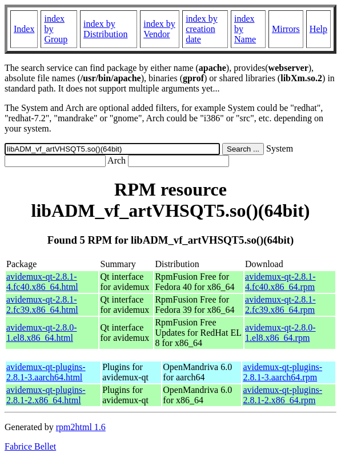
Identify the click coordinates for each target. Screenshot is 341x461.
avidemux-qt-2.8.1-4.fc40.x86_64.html (42, 282)
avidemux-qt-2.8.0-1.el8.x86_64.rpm (280, 333)
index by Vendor (159, 29)
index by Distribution (105, 29)
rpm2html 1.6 (81, 427)
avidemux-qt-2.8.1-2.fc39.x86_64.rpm (280, 305)
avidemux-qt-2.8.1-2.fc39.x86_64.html (42, 305)
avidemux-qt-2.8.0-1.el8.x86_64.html (41, 333)
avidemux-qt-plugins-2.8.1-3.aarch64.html (46, 372)
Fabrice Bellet (30, 446)
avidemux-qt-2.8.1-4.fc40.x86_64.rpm (280, 282)
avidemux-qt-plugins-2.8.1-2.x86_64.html (46, 395)
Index (24, 29)
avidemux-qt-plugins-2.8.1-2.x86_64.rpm (282, 395)
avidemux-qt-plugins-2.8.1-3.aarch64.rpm (282, 372)
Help (318, 29)
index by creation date (202, 29)
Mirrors (286, 29)
